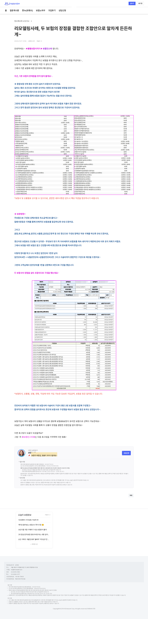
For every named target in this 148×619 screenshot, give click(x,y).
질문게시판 (14, 10)
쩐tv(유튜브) (27, 10)
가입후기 (52, 10)
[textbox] (74, 243)
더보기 (47, 515)
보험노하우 (40, 10)
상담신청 (62, 10)
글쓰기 (132, 3)
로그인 (140, 3)
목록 (131, 495)
